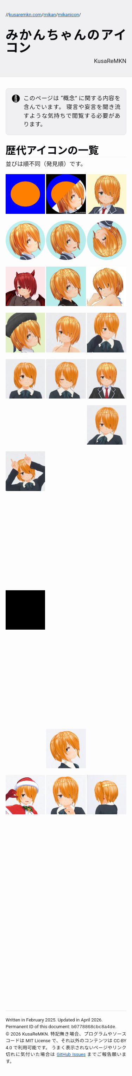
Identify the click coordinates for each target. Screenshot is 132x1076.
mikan (50, 14)
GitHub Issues (71, 1054)
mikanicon (68, 14)
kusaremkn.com (25, 14)
